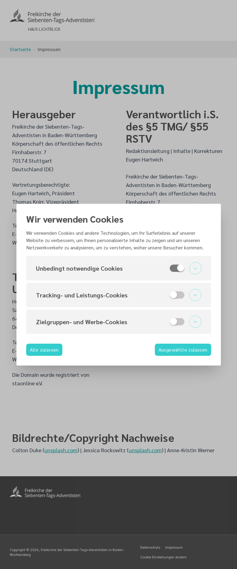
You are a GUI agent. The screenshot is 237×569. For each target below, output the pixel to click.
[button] (118, 268)
